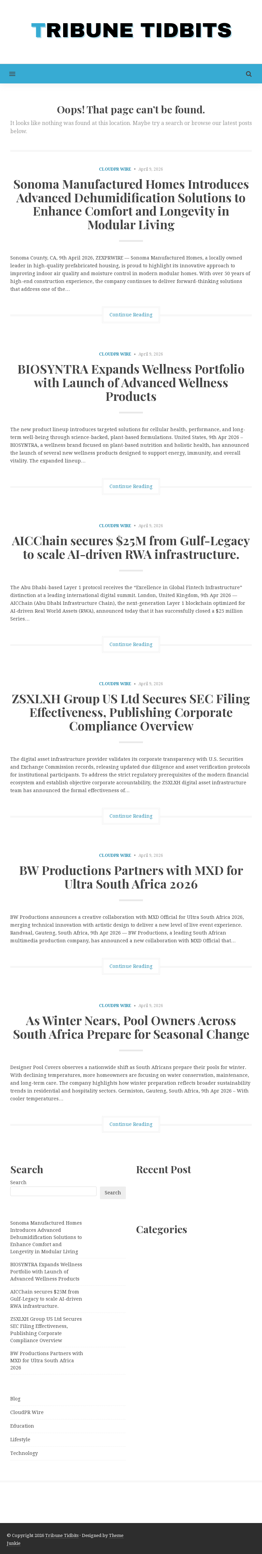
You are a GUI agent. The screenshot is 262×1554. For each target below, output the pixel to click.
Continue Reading (131, 314)
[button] (7, 73)
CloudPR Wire (115, 169)
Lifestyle (20, 1439)
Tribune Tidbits (61, 1535)
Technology (24, 1453)
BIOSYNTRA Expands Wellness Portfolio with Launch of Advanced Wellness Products (131, 382)
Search (18, 1182)
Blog (15, 1398)
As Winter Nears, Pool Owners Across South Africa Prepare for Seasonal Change (131, 1027)
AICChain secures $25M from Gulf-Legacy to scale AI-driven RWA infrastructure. (131, 547)
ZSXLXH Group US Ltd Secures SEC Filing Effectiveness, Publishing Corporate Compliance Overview (131, 711)
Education (22, 1426)
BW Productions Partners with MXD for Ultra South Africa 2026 (131, 877)
